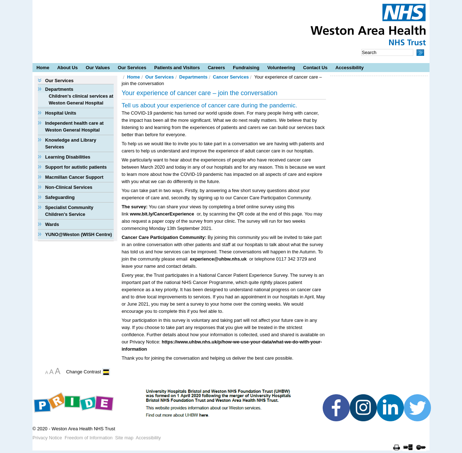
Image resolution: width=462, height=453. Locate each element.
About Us (67, 67)
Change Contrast (83, 371)
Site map (124, 437)
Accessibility (349, 67)
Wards (52, 224)
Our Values (98, 67)
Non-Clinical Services (68, 187)
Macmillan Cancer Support (74, 177)
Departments (59, 89)
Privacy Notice (47, 437)
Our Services (132, 67)
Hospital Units (60, 113)
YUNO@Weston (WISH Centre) (78, 234)
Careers (216, 67)
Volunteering (281, 67)
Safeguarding (60, 197)
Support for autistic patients (76, 167)
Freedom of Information (89, 437)
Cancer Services (231, 77)
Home (42, 67)
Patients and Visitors (177, 67)
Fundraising (246, 67)
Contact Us (315, 67)
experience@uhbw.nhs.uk (218, 259)
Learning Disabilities (67, 157)
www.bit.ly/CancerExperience (162, 214)
